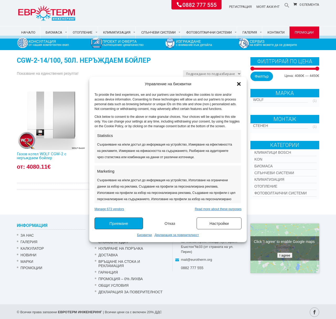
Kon (258, 159)
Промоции (304, 32)
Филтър (262, 76)
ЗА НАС (27, 235)
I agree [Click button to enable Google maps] (284, 255)
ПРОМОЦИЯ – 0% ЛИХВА (120, 279)
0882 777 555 (199, 4)
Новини (28, 255)
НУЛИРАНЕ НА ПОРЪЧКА (120, 248)
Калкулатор (32, 248)
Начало (28, 32)
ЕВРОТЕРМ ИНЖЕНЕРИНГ (80, 312)
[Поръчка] (212, 73)
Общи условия (113, 285)
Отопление (82, 32)
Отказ (170, 223)
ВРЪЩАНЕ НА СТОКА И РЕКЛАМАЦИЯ (119, 263)
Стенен (260, 126)
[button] (239, 84)
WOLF (258, 100)
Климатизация (116, 32)
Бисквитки (144, 235)
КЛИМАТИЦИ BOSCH (272, 152)
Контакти (276, 32)
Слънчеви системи (158, 32)
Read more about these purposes (218, 209)
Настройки (219, 223)
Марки (26, 261)
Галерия (250, 32)
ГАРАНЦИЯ (108, 272)
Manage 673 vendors (109, 209)
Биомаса (54, 32)
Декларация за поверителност (177, 235)
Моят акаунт (268, 7)
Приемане (118, 223)
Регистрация (240, 7)
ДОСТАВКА (108, 255)
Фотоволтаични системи (209, 32)
